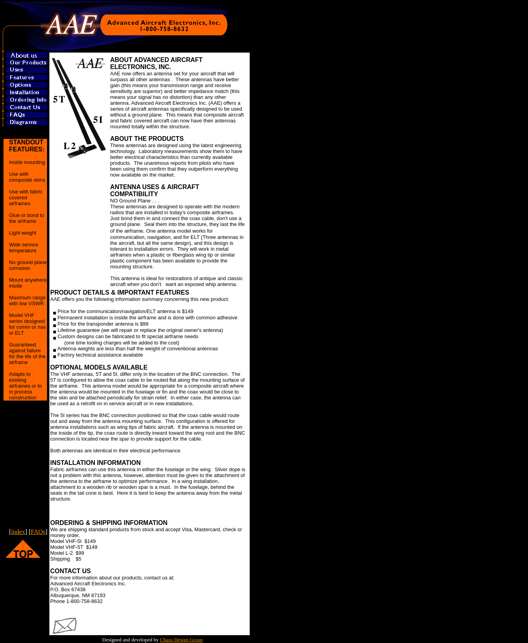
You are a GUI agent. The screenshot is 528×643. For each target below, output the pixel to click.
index (18, 531)
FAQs (38, 531)
